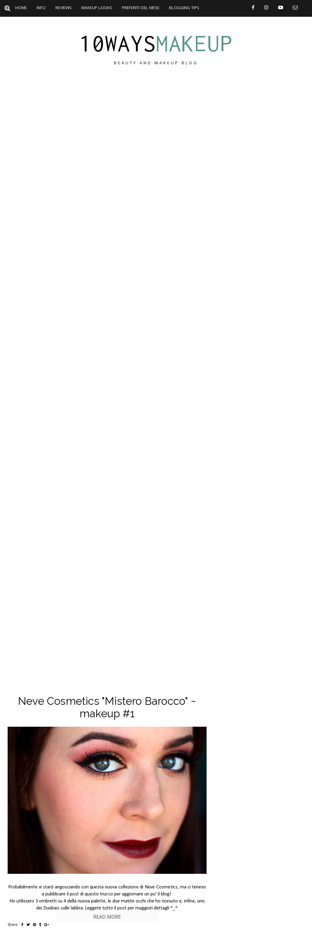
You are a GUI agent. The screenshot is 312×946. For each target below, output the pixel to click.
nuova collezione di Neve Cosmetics (141, 887)
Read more (107, 916)
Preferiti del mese (140, 7)
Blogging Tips (184, 7)
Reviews (63, 7)
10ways (156, 43)
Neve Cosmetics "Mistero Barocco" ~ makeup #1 (107, 707)
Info (41, 7)
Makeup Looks (96, 7)
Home (21, 7)
